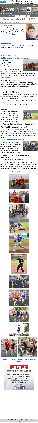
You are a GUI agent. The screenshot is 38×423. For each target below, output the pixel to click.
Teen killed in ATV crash (10, 92)
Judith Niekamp (7, 26)
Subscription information (13, 359)
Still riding (4, 109)
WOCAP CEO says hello (10, 81)
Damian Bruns (6, 43)
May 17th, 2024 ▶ (31, 13)
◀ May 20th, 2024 (7, 13)
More (13, 34)
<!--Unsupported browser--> (19, 405)
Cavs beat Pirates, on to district (13, 127)
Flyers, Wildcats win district (12, 140)
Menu (35, 5)
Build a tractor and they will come (14, 58)
